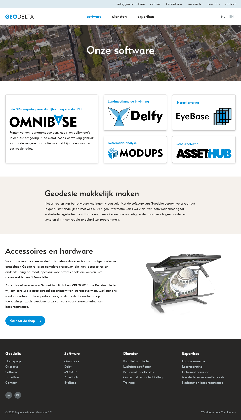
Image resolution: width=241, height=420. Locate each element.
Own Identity (228, 412)
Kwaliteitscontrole (136, 361)
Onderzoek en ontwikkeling (143, 377)
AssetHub (71, 377)
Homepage (13, 361)
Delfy (67, 367)
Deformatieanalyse (195, 372)
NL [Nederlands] (223, 17)
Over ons (214, 4)
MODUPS (71, 372)
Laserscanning (192, 367)
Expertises (145, 16)
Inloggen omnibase (131, 4)
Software (94, 16)
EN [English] (231, 17)
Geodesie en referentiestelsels (203, 377)
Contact (230, 4)
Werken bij (195, 4)
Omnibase (71, 361)
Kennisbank (174, 4)
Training (129, 383)
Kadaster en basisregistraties (202, 383)
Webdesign (207, 412)
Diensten (119, 16)
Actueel (155, 4)
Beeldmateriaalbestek (138, 372)
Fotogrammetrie (193, 361)
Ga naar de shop (22, 321)
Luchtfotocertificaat (137, 367)
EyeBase (70, 383)
